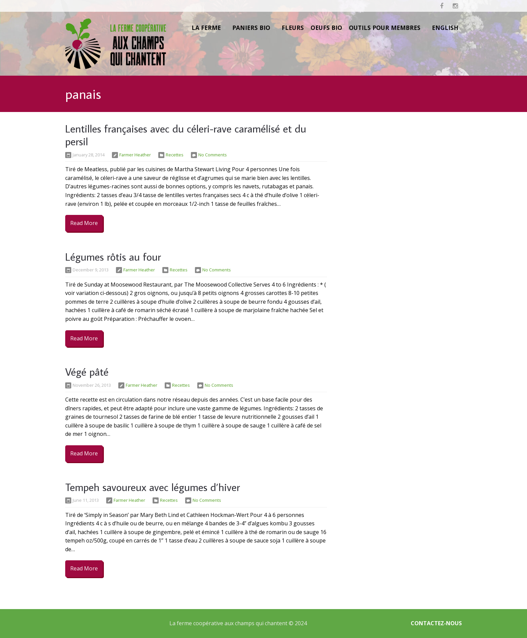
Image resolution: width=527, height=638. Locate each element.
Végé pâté (87, 372)
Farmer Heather (135, 155)
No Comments (212, 155)
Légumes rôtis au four (113, 257)
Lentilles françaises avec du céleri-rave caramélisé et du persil (185, 134)
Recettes (175, 155)
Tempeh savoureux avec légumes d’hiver (152, 487)
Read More (84, 223)
